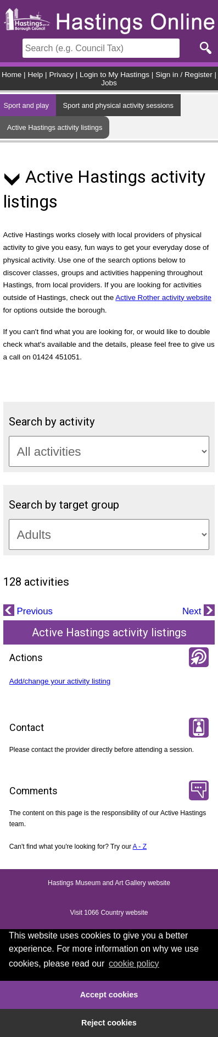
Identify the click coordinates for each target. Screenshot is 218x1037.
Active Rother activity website (163, 297)
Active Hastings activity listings (55, 127)
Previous (33, 611)
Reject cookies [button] (109, 1022)
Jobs (109, 83)
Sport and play (26, 105)
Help (35, 74)
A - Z (140, 846)
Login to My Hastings (114, 74)
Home (11, 74)
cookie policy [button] (134, 963)
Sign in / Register (184, 74)
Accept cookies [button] (109, 994)
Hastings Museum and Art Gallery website (109, 883)
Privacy (61, 74)
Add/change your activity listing (60, 681)
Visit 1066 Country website (109, 912)
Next (193, 611)
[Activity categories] (109, 451)
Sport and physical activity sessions (118, 105)
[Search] (101, 48)
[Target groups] (109, 534)
